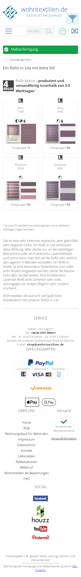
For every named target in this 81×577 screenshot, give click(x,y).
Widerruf (26, 467)
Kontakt (26, 450)
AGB (26, 428)
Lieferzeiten (26, 456)
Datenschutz (26, 445)
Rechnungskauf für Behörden (26, 433)
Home (26, 422)
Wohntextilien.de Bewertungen (26, 473)
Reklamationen (26, 462)
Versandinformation (64, 438)
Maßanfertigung (24, 49)
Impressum (26, 439)
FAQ (27, 478)
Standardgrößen (20, 60)
